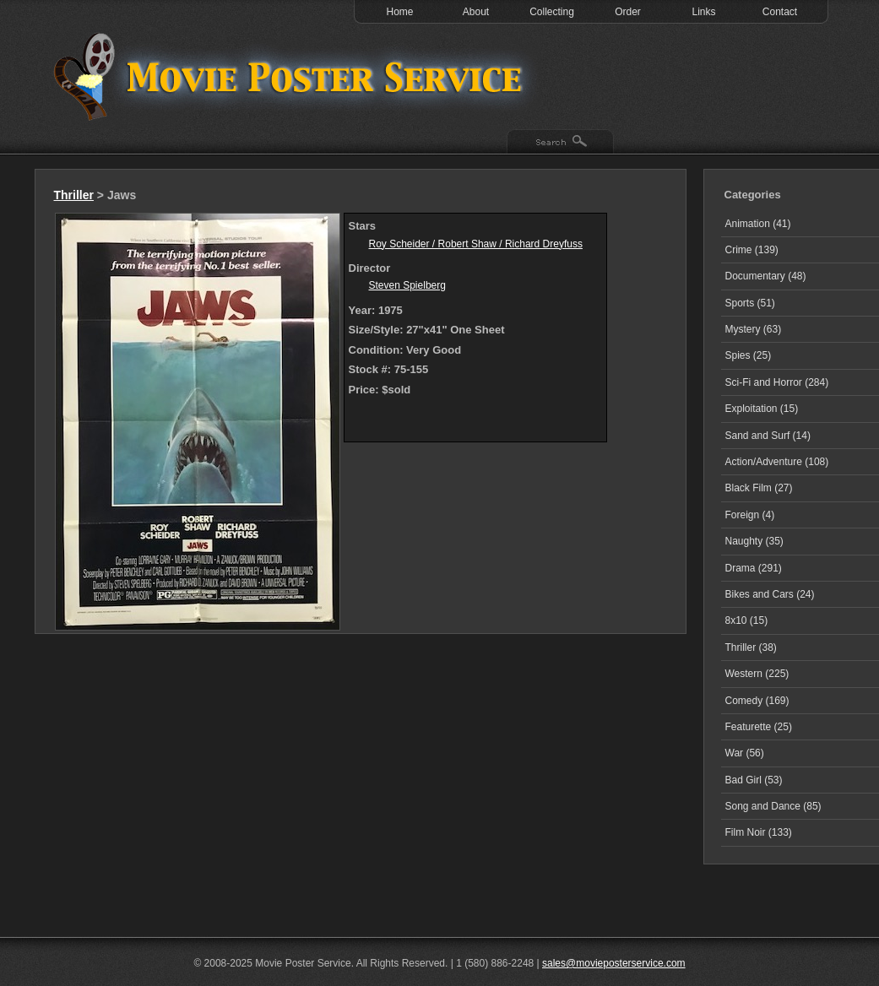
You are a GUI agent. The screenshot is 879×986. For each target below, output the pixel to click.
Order (628, 12)
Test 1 (292, 76)
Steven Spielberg (407, 285)
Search (560, 142)
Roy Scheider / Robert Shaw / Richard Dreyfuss (476, 244)
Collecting (551, 12)
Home (399, 12)
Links (703, 12)
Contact (779, 12)
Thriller (74, 195)
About (476, 12)
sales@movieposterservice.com (614, 963)
